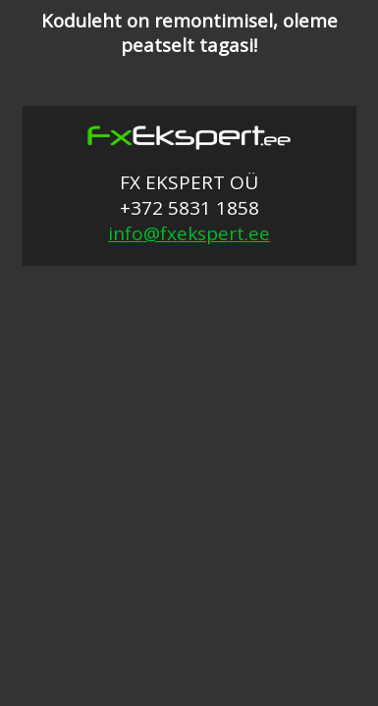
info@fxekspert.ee (189, 233)
